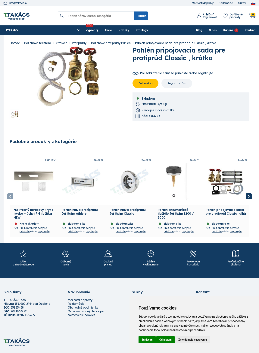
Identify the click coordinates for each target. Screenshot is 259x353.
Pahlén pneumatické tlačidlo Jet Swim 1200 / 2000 (176, 215)
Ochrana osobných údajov (86, 313)
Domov (15, 43)
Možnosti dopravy (203, 3)
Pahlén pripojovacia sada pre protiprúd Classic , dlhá (226, 213)
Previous (10, 197)
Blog (199, 30)
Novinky (92, 30)
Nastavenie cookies (81, 317)
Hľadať (141, 16)
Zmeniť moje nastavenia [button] (192, 339)
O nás (213, 30)
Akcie (77, 30)
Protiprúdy (79, 43)
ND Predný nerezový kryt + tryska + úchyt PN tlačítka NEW (34, 215)
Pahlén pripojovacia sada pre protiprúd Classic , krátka (175, 43)
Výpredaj (61, 30)
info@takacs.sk (15, 3)
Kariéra (228, 30)
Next (249, 197)
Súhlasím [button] (147, 339)
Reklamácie (226, 3)
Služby (242, 3)
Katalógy (111, 30)
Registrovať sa (176, 83)
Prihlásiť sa (145, 83)
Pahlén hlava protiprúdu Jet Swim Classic (128, 213)
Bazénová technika (37, 43)
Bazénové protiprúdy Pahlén (111, 43)
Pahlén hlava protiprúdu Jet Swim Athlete (80, 213)
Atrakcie (61, 43)
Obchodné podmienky (83, 309)
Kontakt (250, 30)
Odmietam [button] (165, 339)
